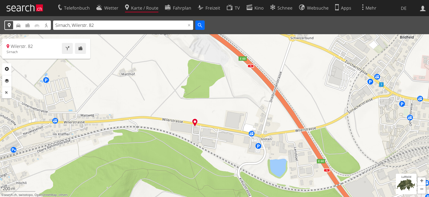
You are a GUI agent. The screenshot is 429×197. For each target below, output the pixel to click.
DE (404, 8)
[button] (422, 181)
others (63, 195)
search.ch (10, 195)
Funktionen (6, 93)
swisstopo (26, 195)
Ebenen (6, 81)
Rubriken (6, 69)
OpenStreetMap (45, 195)
